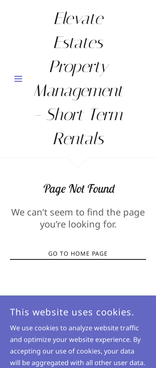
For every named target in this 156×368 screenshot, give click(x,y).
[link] (78, 79)
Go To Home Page (78, 253)
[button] (20, 78)
